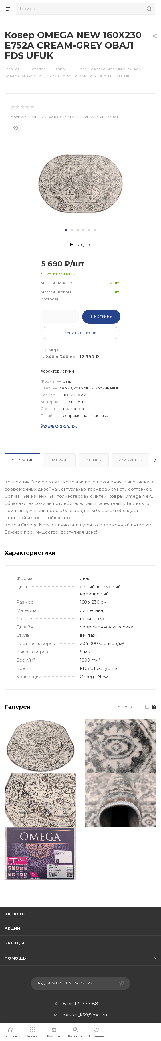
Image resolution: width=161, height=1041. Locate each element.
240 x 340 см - (72, 356)
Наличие (59, 460)
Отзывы (94, 460)
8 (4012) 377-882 (82, 1004)
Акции (12, 928)
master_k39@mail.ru (84, 1015)
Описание (22, 460)
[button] (66, 230)
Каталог (15, 913)
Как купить (130, 460)
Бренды (14, 943)
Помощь (15, 958)
